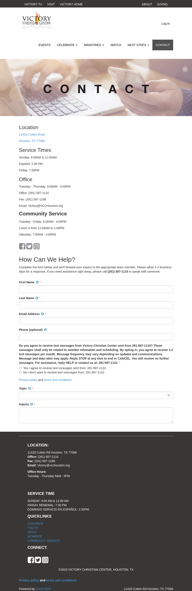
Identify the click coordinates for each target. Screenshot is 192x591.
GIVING (162, 4)
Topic (25, 388)
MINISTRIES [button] (94, 45)
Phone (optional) (33, 329)
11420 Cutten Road (32, 134)
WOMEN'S (35, 536)
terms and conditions (57, 380)
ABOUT (147, 4)
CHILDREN (35, 523)
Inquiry (26, 404)
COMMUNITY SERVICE (44, 540)
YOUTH (33, 528)
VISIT (51, 4)
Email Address (31, 314)
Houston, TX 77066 (32, 141)
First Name (29, 282)
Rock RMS (43, 589)
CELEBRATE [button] (67, 45)
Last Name (29, 298)
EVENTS (45, 45)
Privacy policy (28, 380)
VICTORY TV (33, 4)
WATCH (115, 45)
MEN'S (32, 532)
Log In (166, 23)
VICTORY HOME (71, 4)
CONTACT (163, 45)
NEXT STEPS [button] (138, 45)
